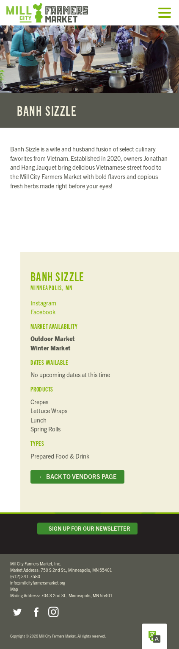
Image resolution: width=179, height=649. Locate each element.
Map (14, 589)
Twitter (17, 612)
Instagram (43, 303)
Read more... (89, 76)
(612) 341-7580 (25, 576)
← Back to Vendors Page (77, 476)
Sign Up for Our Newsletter (87, 528)
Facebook (42, 312)
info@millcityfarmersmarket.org (37, 582)
